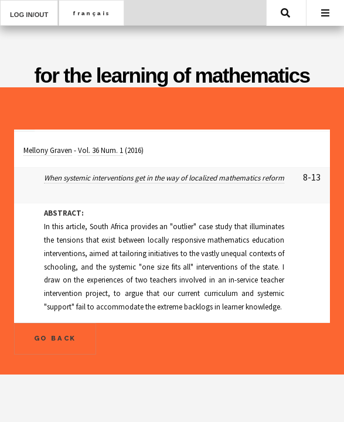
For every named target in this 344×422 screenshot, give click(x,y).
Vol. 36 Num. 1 (100, 150)
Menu (325, 13)
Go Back (55, 338)
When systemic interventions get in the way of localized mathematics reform (164, 178)
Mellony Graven (47, 150)
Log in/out (29, 14)
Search (285, 13)
